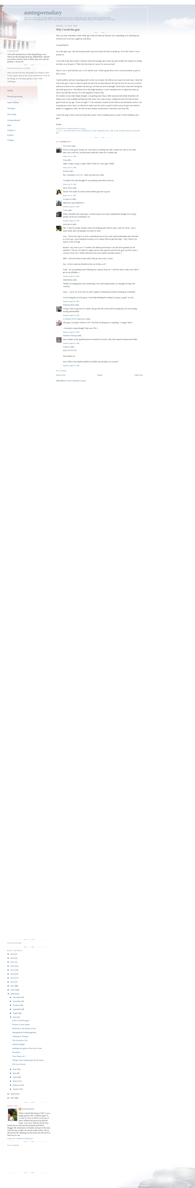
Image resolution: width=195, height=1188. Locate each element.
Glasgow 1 (11, 130)
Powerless (16, 1052)
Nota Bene (67, 146)
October (16, 1005)
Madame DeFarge (70, 335)
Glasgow (10, 140)
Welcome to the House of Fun (24, 1028)
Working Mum (69, 305)
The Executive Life (19, 1040)
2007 (12, 1098)
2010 (12, 990)
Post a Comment (61, 371)
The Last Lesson (18, 1064)
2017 (12, 962)
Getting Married (13, 120)
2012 (12, 982)
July (15, 1017)
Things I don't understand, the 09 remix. (28, 1060)
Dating (10, 90)
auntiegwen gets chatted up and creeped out (86, 131)
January (16, 1089)
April (15, 1077)
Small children (13, 102)
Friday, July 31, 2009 (69, 156)
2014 (12, 974)
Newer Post (60, 375)
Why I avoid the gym (20, 1020)
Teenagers (11, 108)
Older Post (139, 375)
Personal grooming (14, 96)
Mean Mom (67, 188)
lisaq (65, 160)
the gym (114, 131)
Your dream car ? (19, 1056)
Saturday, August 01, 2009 (71, 206)
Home (100, 375)
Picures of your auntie (21, 1024)
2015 (12, 970)
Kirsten (66, 171)
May (15, 1073)
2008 (12, 1094)
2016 (12, 966)
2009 (12, 994)
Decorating (11, 114)
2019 (12, 954)
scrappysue (67, 199)
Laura (65, 210)
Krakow (10, 135)
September (17, 1009)
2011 (12, 986)
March (15, 1081)
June (15, 1069)
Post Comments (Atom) (76, 381)
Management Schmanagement (24, 1032)
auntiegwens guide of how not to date (27, 1048)
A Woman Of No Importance (74, 319)
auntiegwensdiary (43, 13)
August (16, 1013)
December (17, 997)
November (17, 1001)
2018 (12, 958)
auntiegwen (67, 224)
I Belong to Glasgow (20, 1036)
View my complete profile (20, 1138)
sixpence (66, 347)
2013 (12, 978)
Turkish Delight (18, 1044)
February (16, 1085)
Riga (9, 125)
